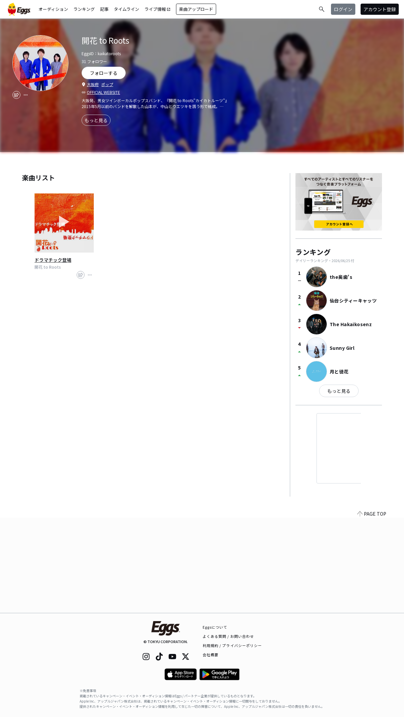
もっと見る (96, 120)
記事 (104, 9)
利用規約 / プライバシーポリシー (232, 645)
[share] (16, 95)
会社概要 (210, 654)
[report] (26, 95)
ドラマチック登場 (53, 260)
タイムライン (126, 9)
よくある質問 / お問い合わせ (228, 636)
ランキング (84, 9)
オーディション (53, 9)
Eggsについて (215, 627)
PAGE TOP (371, 609)
